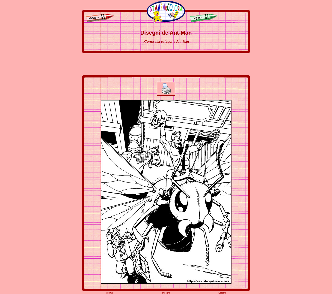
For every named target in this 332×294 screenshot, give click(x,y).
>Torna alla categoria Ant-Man (166, 41)
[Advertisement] (166, 64)
